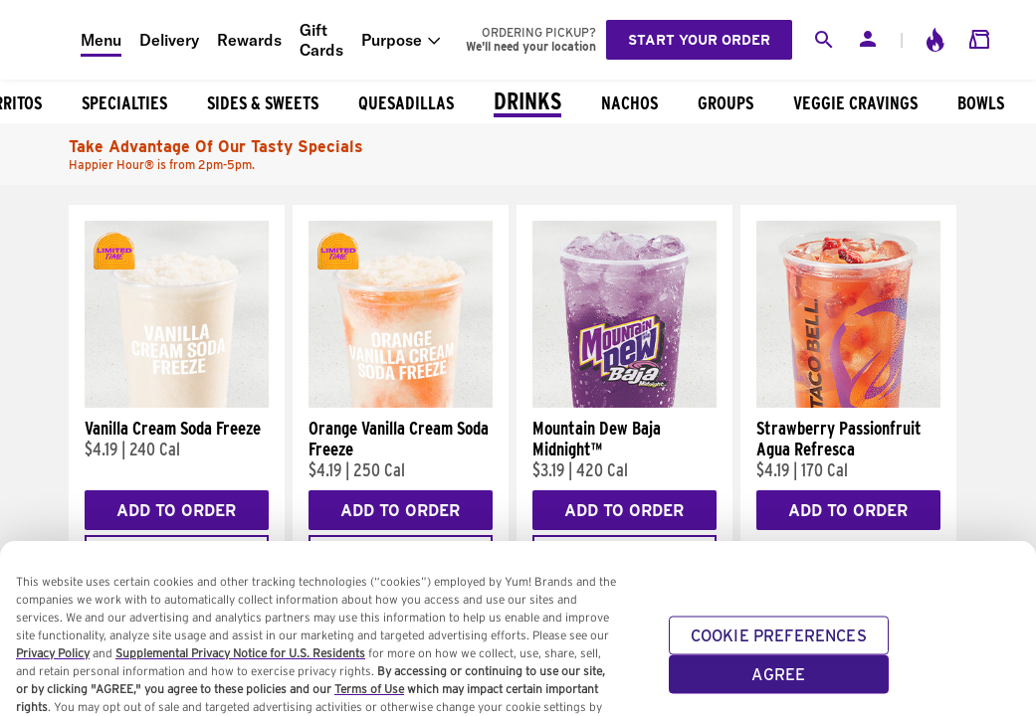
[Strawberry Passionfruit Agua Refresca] (848, 403)
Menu (101, 40)
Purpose (391, 40)
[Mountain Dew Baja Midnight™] (624, 403)
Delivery (169, 40)
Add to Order (176, 510)
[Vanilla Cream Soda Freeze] (177, 403)
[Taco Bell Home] (41, 40)
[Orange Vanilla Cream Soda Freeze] (401, 403)
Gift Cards (321, 40)
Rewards (249, 40)
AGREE (778, 688)
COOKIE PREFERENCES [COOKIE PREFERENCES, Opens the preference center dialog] (779, 649)
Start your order (699, 40)
